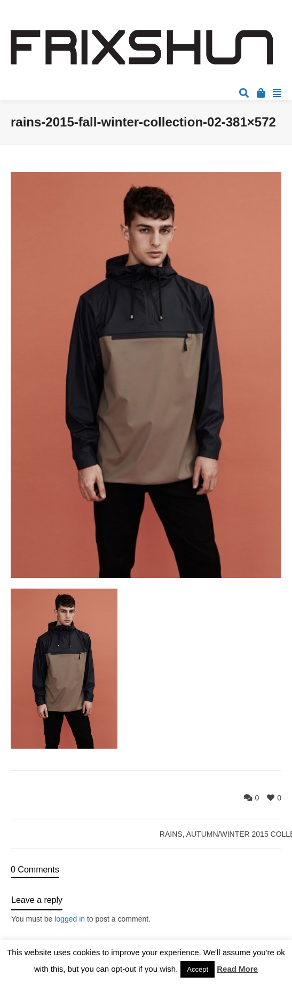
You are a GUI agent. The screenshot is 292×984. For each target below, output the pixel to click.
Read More (237, 968)
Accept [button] (197, 969)
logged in (69, 919)
